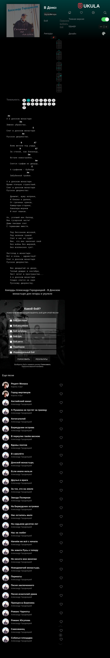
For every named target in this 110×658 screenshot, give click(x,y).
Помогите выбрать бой (64, 24)
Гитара (53, 14)
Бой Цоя (17, 336)
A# (32, 100)
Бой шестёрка (20, 320)
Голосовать (23, 359)
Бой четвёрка (19, 331)
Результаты (41, 359)
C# (49, 100)
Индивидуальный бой (24, 352)
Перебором (19, 347)
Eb (32, 104)
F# (45, 104)
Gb (49, 104)
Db (54, 100)
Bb (37, 100)
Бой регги (18, 341)
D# (28, 104)
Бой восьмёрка (20, 326)
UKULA (91, 5)
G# (24, 107)
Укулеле (48, 14)
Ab (24, 100)
